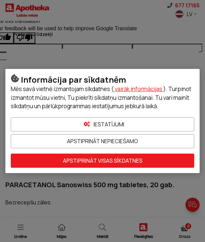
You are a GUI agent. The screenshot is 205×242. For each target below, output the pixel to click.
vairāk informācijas (138, 89)
